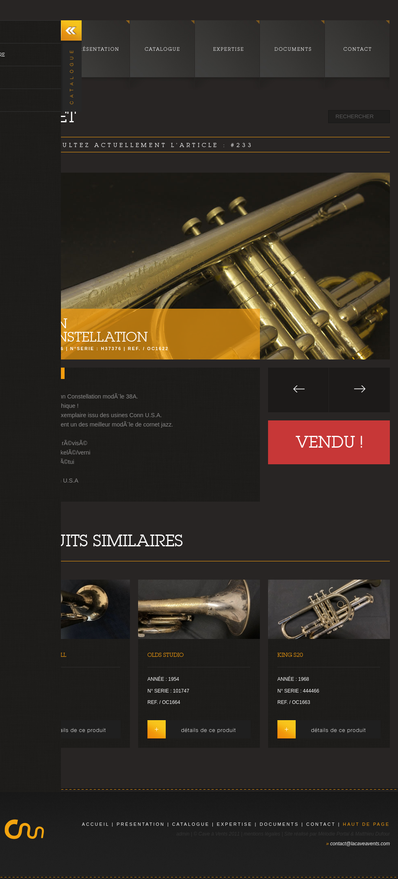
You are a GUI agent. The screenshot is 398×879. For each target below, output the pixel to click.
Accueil (96, 824)
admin (183, 834)
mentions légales (262, 834)
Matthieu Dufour (372, 834)
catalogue (191, 824)
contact (320, 824)
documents (279, 824)
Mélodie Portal (333, 834)
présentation (141, 824)
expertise (235, 824)
